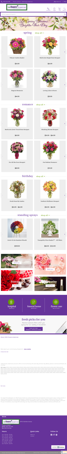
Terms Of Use (36, 452)
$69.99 (17, 135)
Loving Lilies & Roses (50, 90)
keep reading (27, 349)
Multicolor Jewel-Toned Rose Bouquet (17, 129)
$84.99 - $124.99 (50, 246)
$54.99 (17, 64)
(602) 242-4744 (6, 1)
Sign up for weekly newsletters (33, 329)
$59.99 (50, 96)
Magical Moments (17, 90)
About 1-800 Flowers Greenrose (9, 337)
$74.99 (50, 168)
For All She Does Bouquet (17, 162)
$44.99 (17, 96)
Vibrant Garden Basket (17, 58)
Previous (2, 51)
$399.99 (17, 246)
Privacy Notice (44, 452)
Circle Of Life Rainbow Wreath (17, 240)
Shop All (38, 33)
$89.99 (17, 168)
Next (65, 51)
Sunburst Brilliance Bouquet (50, 201)
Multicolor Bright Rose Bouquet (50, 58)
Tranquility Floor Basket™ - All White (50, 240)
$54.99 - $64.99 (50, 135)
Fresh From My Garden (17, 201)
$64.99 (50, 64)
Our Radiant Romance (50, 162)
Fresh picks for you (33, 322)
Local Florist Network (53, 452)
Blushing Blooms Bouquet (50, 129)
